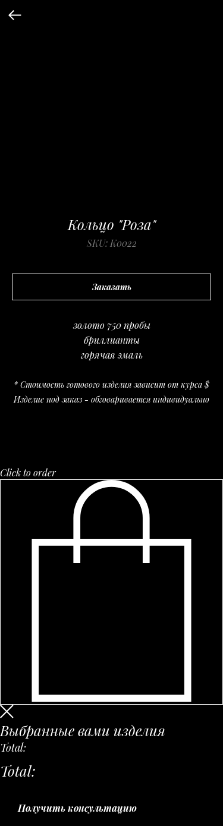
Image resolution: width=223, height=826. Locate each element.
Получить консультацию (77, 808)
